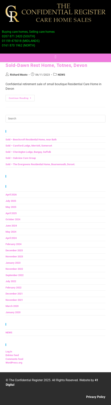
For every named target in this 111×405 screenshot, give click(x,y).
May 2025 (11, 207)
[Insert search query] (55, 118)
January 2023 (13, 262)
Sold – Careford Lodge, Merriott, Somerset (29, 145)
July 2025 (11, 200)
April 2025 (11, 213)
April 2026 (11, 194)
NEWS (61, 74)
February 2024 (13, 244)
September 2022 (14, 275)
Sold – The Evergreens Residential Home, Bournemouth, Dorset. (40, 164)
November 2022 (14, 268)
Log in (9, 351)
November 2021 (14, 300)
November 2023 (14, 256)
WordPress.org (14, 362)
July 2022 (11, 281)
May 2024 (11, 231)
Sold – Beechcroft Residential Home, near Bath (31, 139)
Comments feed (14, 359)
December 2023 (14, 250)
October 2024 (13, 219)
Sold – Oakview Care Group (21, 158)
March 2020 (12, 306)
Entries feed (12, 355)
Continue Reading (22, 97)
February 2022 (13, 287)
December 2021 (14, 293)
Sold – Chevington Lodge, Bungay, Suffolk (28, 151)
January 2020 (13, 312)
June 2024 (11, 225)
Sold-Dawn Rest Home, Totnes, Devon (46, 65)
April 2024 (11, 238)
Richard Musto (19, 74)
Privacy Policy (95, 397)
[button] (55, 57)
